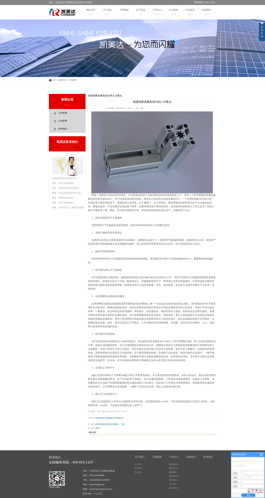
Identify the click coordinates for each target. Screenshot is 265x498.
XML (213, 2)
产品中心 (157, 12)
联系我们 (206, 12)
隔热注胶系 (173, 476)
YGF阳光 (173, 484)
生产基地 (140, 12)
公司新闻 (72, 80)
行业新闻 (63, 121)
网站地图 (198, 2)
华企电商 (98, 493)
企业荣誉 (173, 12)
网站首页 (90, 12)
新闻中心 (62, 80)
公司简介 (138, 464)
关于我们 (107, 12)
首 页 (52, 80)
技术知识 (63, 129)
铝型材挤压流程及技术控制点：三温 (109, 424)
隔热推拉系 (173, 464)
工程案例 (124, 12)
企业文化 (138, 472)
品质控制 (138, 468)
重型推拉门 (173, 480)
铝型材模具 (109, 418)
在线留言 (190, 12)
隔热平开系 (173, 468)
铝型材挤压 (99, 418)
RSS (207, 2)
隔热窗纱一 (173, 472)
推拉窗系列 (173, 488)
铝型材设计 (119, 418)
